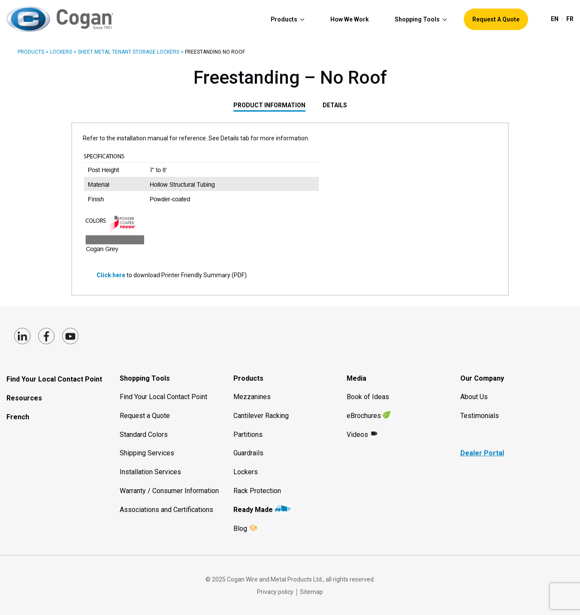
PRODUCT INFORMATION (269, 105)
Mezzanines (252, 397)
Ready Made (253, 510)
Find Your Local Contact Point (54, 379)
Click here (112, 275)
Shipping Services (147, 453)
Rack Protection (257, 491)
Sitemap (311, 591)
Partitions (248, 434)
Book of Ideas (368, 397)
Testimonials (479, 416)
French (17, 417)
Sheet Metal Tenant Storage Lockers (128, 52)
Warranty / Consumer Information (169, 491)
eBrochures (364, 416)
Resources (24, 398)
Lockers (61, 52)
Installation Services (150, 472)
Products (31, 52)
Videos (357, 434)
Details (335, 105)
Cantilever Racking (261, 416)
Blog (240, 528)
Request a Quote (145, 416)
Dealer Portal (482, 453)
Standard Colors (144, 434)
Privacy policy (275, 591)
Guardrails (248, 453)
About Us (474, 397)
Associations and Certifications (166, 510)
